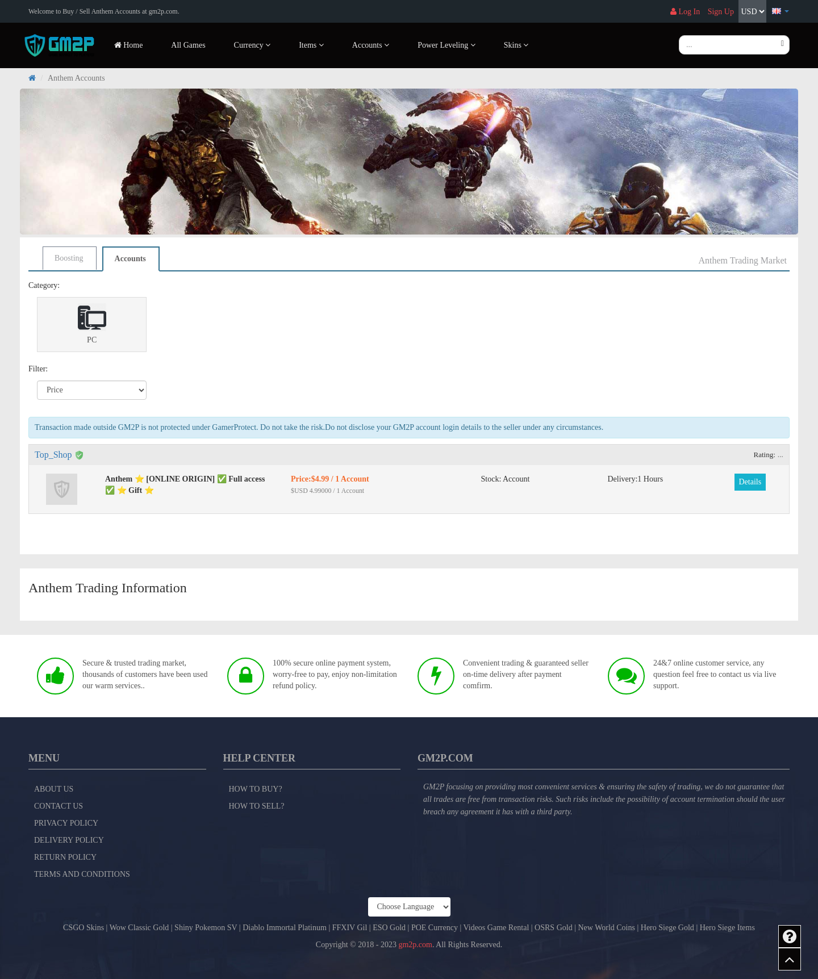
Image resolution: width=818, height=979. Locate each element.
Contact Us (58, 806)
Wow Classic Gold (139, 927)
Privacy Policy (66, 823)
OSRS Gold (554, 927)
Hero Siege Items (727, 927)
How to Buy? (255, 789)
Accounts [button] (370, 45)
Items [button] (311, 45)
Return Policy (65, 857)
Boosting (69, 258)
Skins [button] (516, 45)
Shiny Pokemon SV (205, 927)
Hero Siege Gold (667, 927)
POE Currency (434, 927)
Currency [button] (252, 45)
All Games (188, 45)
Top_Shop (53, 454)
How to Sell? (257, 806)
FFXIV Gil (350, 927)
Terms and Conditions (82, 874)
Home (128, 45)
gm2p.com (415, 944)
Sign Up (721, 11)
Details (750, 482)
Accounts (130, 258)
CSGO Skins (83, 927)
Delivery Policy (69, 840)
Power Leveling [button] (446, 45)
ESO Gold (389, 927)
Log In (685, 11)
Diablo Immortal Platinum (285, 927)
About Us (53, 789)
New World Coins (606, 927)
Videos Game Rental (496, 927)
